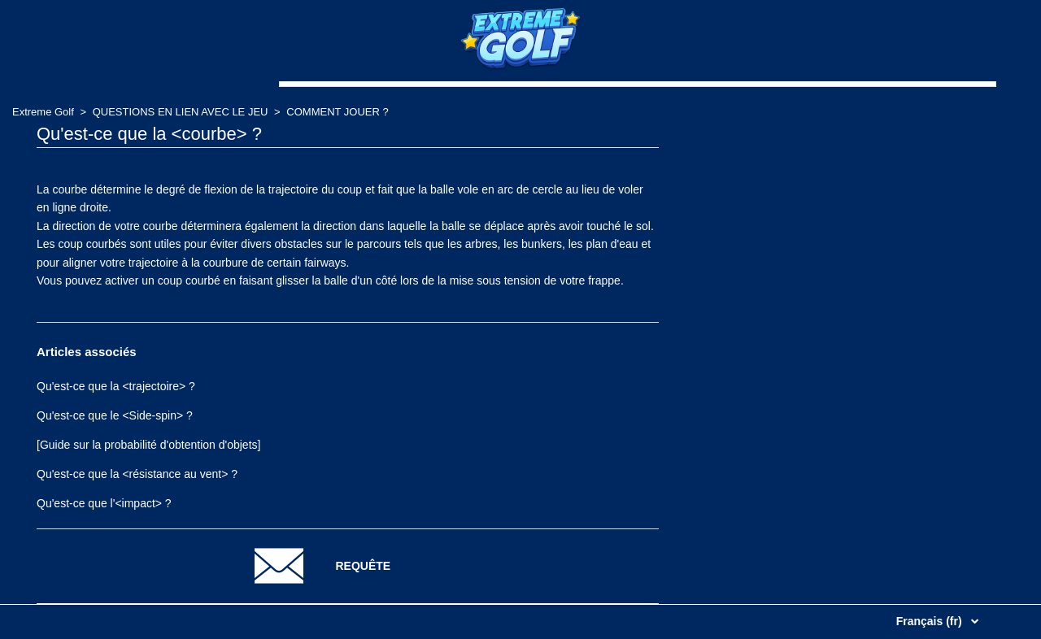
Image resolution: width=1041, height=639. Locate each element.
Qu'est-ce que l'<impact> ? (104, 503)
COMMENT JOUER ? (337, 112)
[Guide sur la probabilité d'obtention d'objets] (148, 444)
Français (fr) (930, 621)
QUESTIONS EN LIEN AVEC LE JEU (180, 112)
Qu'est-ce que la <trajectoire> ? (116, 386)
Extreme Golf (43, 112)
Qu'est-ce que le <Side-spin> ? (115, 415)
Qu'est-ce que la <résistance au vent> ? (137, 473)
